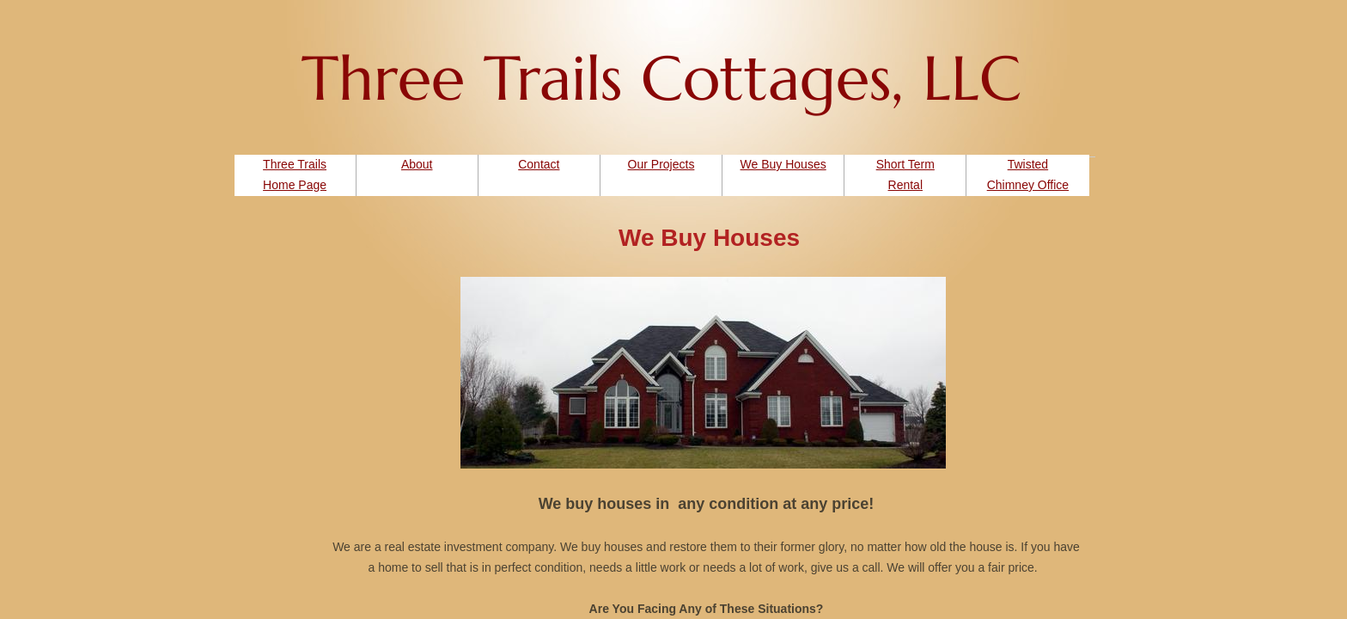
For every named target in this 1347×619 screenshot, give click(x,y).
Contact (538, 164)
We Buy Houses (783, 164)
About (417, 164)
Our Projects (661, 164)
